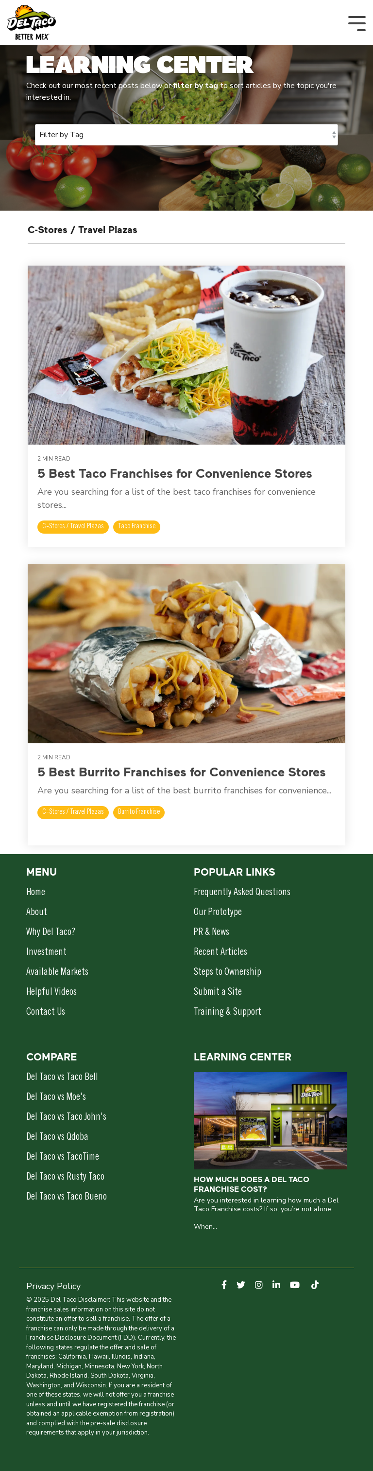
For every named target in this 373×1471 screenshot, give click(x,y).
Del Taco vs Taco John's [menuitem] (66, 1118)
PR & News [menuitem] (211, 933)
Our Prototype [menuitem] (218, 913)
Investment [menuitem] (46, 953)
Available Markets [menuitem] (57, 973)
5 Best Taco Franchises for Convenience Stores (174, 473)
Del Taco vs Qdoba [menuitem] (57, 1138)
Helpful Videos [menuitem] (51, 993)
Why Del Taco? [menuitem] (50, 933)
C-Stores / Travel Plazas (73, 526)
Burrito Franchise (139, 812)
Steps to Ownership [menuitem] (227, 973)
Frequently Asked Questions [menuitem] (242, 893)
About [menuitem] (36, 913)
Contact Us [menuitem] (45, 1013)
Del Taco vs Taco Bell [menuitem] (62, 1078)
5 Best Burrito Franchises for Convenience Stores (181, 771)
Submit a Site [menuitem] (218, 993)
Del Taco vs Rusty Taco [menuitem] (65, 1178)
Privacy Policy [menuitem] (53, 1286)
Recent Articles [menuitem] (220, 953)
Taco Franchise (136, 526)
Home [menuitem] (35, 893)
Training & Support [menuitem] (227, 1013)
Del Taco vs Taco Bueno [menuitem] (66, 1197)
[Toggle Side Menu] (357, 22)
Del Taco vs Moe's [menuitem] (56, 1098)
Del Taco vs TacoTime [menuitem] (62, 1158)
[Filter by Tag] (186, 134)
